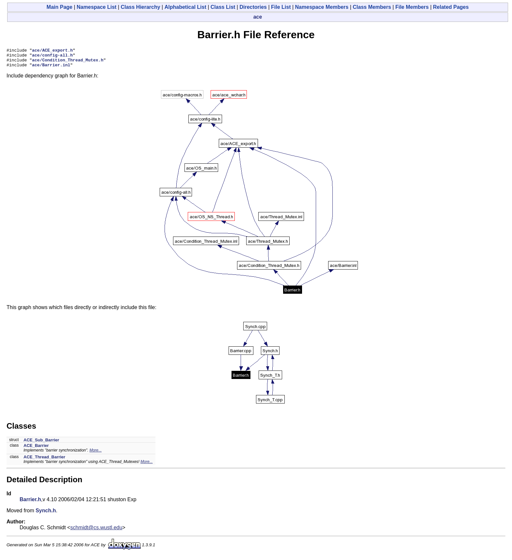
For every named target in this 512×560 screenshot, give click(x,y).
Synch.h (46, 514)
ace (257, 17)
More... (95, 454)
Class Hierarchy (140, 7)
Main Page (59, 7)
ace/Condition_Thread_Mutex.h (67, 63)
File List (281, 7)
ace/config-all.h (52, 57)
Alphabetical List (185, 7)
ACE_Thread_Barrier (44, 460)
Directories (253, 7)
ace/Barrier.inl (51, 69)
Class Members (372, 7)
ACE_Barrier (36, 449)
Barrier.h (30, 503)
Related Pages (451, 7)
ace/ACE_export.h (52, 51)
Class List (223, 7)
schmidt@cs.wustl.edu (96, 531)
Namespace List (97, 7)
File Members (412, 7)
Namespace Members (322, 7)
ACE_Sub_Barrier (41, 443)
